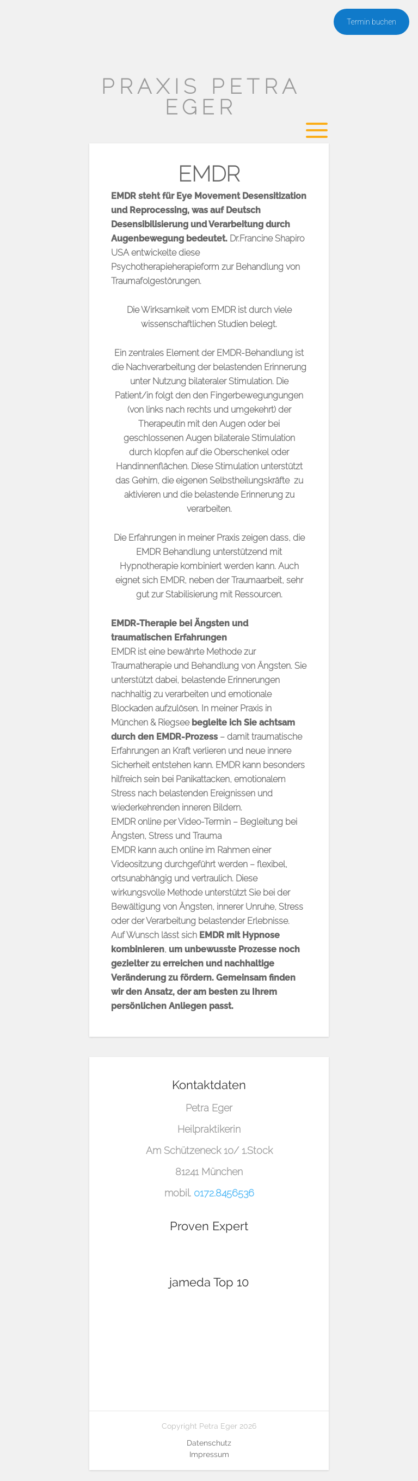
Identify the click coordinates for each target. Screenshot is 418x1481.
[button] (24, 1457)
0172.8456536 (224, 1193)
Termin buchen (371, 21)
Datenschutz (209, 1442)
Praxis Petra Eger (201, 96)
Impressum (209, 1454)
